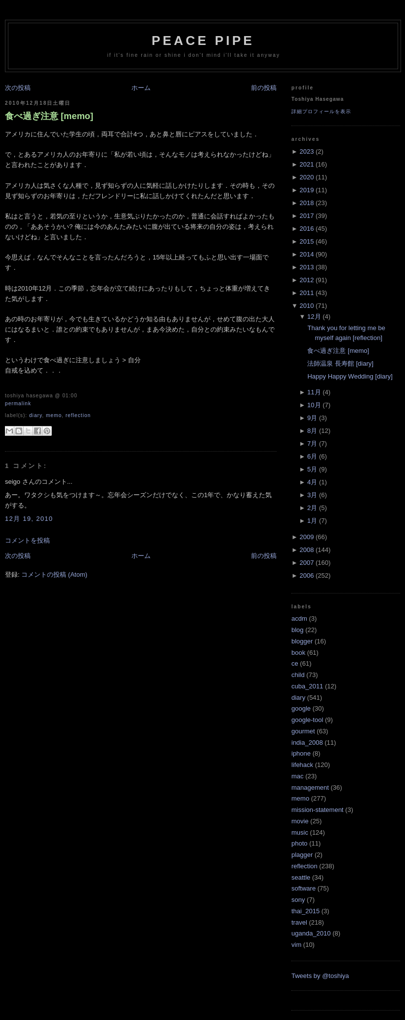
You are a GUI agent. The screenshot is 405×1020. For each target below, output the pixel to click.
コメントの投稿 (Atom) (54, 574)
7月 (312, 443)
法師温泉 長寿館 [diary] (340, 363)
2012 (306, 280)
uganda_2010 (311, 933)
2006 (306, 575)
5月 (312, 469)
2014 (306, 254)
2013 (306, 267)
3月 (312, 495)
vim (296, 944)
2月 (312, 507)
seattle (300, 877)
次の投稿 (18, 87)
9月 (312, 418)
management (310, 787)
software (303, 888)
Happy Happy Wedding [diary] (349, 376)
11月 (314, 392)
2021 (306, 164)
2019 (306, 190)
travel (299, 922)
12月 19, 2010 (29, 518)
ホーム (141, 87)
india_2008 (307, 742)
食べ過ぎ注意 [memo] (49, 116)
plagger (302, 854)
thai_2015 (305, 911)
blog (297, 630)
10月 (314, 405)
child (298, 675)
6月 (312, 456)
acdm (299, 618)
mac (297, 776)
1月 (312, 520)
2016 (306, 228)
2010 (306, 305)
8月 (312, 430)
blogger (302, 641)
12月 (314, 316)
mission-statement (317, 809)
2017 (306, 215)
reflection (78, 415)
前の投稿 (264, 87)
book (298, 652)
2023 (306, 151)
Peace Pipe (203, 40)
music (299, 832)
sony (298, 899)
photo (299, 843)
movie (300, 821)
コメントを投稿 (27, 540)
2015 (306, 241)
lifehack (302, 764)
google (301, 708)
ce (294, 663)
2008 (306, 549)
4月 (312, 482)
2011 (306, 293)
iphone (301, 753)
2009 (306, 537)
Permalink (18, 403)
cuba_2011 (307, 686)
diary (35, 415)
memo (54, 415)
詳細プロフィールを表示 (321, 111)
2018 (306, 203)
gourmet (303, 731)
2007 (306, 562)
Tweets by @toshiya (320, 975)
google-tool (307, 719)
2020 (306, 177)
